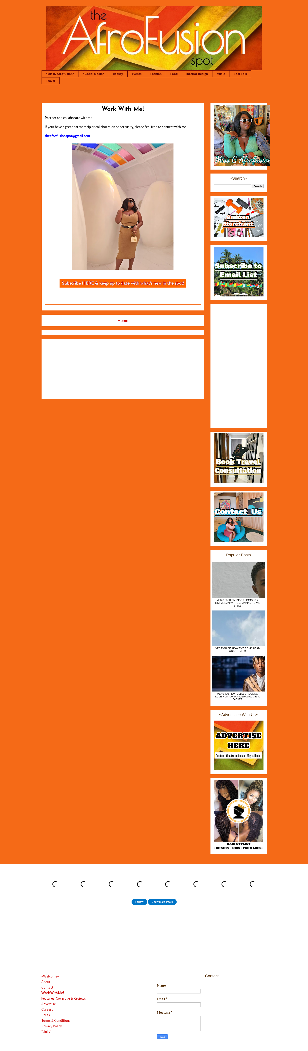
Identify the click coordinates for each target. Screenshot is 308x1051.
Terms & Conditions (55, 1021)
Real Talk (240, 74)
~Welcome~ (50, 976)
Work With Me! (52, 993)
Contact (47, 987)
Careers (47, 1009)
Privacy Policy (51, 1026)
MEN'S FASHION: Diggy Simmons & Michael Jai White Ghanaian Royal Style (237, 603)
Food (174, 74)
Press (45, 1015)
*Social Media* (93, 74)
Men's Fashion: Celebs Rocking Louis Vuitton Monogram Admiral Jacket (237, 696)
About (45, 982)
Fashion (156, 74)
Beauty (118, 74)
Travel (50, 81)
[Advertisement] (123, 368)
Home (122, 320)
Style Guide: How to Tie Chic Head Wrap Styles (237, 650)
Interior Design (197, 74)
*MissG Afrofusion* (60, 74)
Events (137, 74)
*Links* (46, 1032)
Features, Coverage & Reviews (63, 998)
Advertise (48, 1004)
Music (221, 74)
